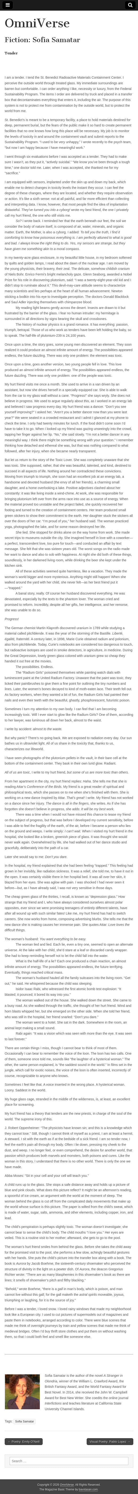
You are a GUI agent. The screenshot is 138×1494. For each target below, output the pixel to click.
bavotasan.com (88, 1489)
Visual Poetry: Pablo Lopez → (110, 1441)
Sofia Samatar (24, 1421)
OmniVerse (37, 23)
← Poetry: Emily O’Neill (24, 1441)
